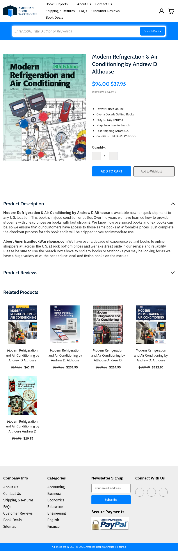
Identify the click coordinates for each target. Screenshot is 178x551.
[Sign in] (161, 11)
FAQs (83, 11)
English (53, 520)
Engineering (56, 513)
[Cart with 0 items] (171, 11)
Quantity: (99, 147)
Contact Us (103, 4)
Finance (53, 526)
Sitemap (9, 526)
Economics (55, 500)
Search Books (152, 31)
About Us (84, 4)
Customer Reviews (105, 11)
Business (54, 493)
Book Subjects (59, 4)
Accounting (56, 487)
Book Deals (54, 17)
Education (55, 506)
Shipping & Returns (60, 11)
